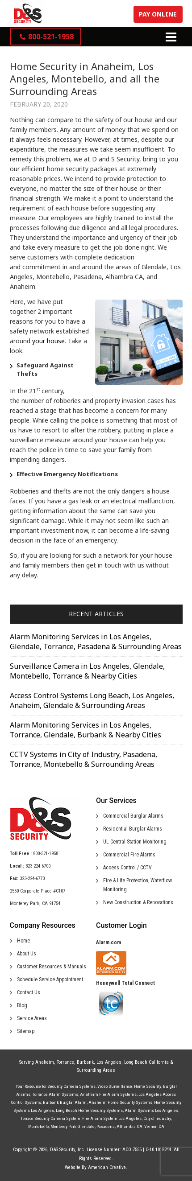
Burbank (85, 1062)
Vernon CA (154, 1126)
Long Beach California (146, 1062)
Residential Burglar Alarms (132, 829)
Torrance (65, 1062)
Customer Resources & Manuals (51, 966)
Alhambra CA (129, 1126)
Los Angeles (108, 1062)
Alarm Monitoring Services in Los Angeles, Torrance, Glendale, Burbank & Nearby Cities (85, 730)
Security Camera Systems (71, 1086)
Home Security (147, 1086)
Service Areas (32, 1018)
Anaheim (44, 1062)
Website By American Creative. (96, 1167)
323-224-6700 (37, 866)
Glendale (86, 1126)
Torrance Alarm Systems (55, 1094)
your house (48, 341)
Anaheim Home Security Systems (120, 1102)
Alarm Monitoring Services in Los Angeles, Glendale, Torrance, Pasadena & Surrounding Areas (96, 641)
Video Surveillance (114, 1086)
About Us (26, 954)
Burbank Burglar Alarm (65, 1102)
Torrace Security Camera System (50, 1118)
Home (23, 941)
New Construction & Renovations (138, 902)
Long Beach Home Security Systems (89, 1110)
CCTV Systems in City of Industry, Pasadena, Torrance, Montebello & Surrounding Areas (83, 759)
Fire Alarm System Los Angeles (112, 1118)
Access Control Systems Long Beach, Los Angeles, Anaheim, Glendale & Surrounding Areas (92, 700)
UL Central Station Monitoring (135, 842)
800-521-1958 (45, 853)
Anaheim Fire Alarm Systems (108, 1094)
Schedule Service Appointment (50, 979)
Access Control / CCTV (127, 867)
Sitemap (25, 1031)
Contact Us (28, 992)
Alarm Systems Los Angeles (151, 1110)
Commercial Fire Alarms (129, 855)
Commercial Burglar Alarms (133, 816)
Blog (22, 1005)
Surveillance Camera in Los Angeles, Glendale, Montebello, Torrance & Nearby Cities (87, 671)
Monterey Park (63, 1126)
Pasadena (105, 1126)
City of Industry (157, 1118)
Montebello (38, 1126)
